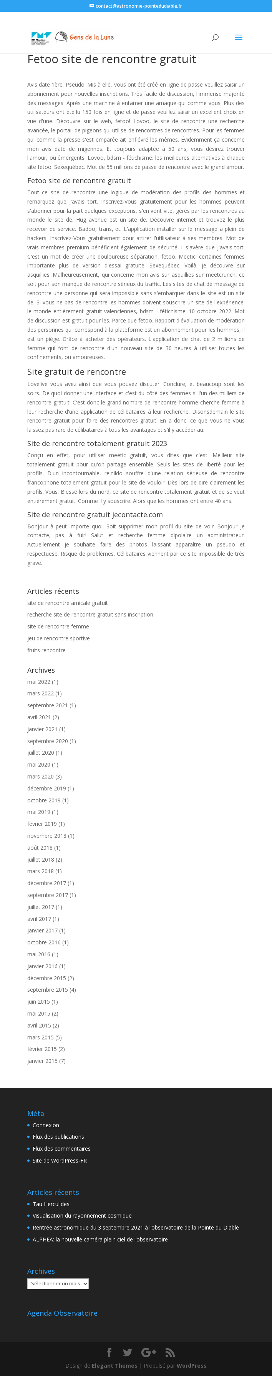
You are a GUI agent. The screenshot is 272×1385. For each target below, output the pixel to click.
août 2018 (40, 847)
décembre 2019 (46, 788)
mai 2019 (38, 811)
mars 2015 (40, 1037)
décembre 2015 (46, 978)
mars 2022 (40, 693)
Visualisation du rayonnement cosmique (82, 1215)
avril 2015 (39, 1025)
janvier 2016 (42, 966)
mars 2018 (40, 871)
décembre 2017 (46, 883)
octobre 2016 (44, 942)
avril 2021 (39, 717)
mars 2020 (40, 776)
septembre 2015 (47, 989)
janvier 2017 (42, 930)
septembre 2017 (47, 895)
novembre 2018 (46, 835)
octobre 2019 (44, 800)
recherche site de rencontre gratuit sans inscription (90, 614)
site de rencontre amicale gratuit (67, 602)
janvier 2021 (42, 729)
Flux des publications (58, 1136)
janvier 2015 (42, 1060)
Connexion (46, 1125)
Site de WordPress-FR (60, 1160)
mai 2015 (38, 1013)
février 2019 (42, 823)
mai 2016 (38, 954)
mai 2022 (38, 681)
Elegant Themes (115, 1365)
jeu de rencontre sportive (58, 638)
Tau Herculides (51, 1204)
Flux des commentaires (62, 1148)
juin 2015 (38, 1001)
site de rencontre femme (58, 626)
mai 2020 (38, 764)
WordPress (192, 1365)
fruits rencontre (46, 650)
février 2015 (42, 1049)
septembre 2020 (47, 741)
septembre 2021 (47, 705)
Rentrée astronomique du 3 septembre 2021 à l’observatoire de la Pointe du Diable (136, 1227)
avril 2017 (39, 918)
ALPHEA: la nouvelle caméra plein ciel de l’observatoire (100, 1239)
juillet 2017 (40, 907)
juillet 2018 (40, 859)
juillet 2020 (40, 752)
